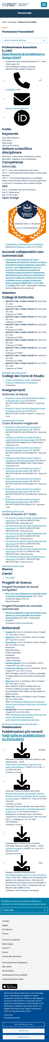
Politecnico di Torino (23, 247)
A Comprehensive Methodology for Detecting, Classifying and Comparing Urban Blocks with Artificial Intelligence (26, 704)
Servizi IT (6, 948)
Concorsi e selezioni (11, 940)
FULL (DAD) (10, 578)
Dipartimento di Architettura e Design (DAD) (23, 56)
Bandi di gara (7, 944)
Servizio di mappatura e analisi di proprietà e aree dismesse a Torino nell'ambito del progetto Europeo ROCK (26, 615)
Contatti (5, 921)
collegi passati (14, 373)
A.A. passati (13, 420)
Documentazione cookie (11, 1017)
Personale (12, 22)
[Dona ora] (24, 910)
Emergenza (7, 929)
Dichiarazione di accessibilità (14, 975)
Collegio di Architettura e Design (18, 380)
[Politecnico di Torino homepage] (15, 5)
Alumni (5, 952)
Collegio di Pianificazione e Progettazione (22, 383)
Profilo (6, 129)
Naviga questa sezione (24, 40)
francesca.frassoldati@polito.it (17, 108)
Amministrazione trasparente (14, 962)
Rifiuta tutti (23, 1031)
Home (4, 22)
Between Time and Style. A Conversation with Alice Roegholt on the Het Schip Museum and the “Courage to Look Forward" (26, 796)
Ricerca (7, 569)
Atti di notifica (8, 971)
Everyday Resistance (14, 848)
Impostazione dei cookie (24, 1024)
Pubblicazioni (11, 727)
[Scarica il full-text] (22, 750)
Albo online (7, 966)
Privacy (5, 933)
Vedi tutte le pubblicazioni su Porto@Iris (23, 737)
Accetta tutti (23, 1037)
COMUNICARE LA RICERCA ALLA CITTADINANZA (24, 244)
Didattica (9, 293)
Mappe (5, 925)
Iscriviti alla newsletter (12, 956)
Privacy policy (8, 1015)
